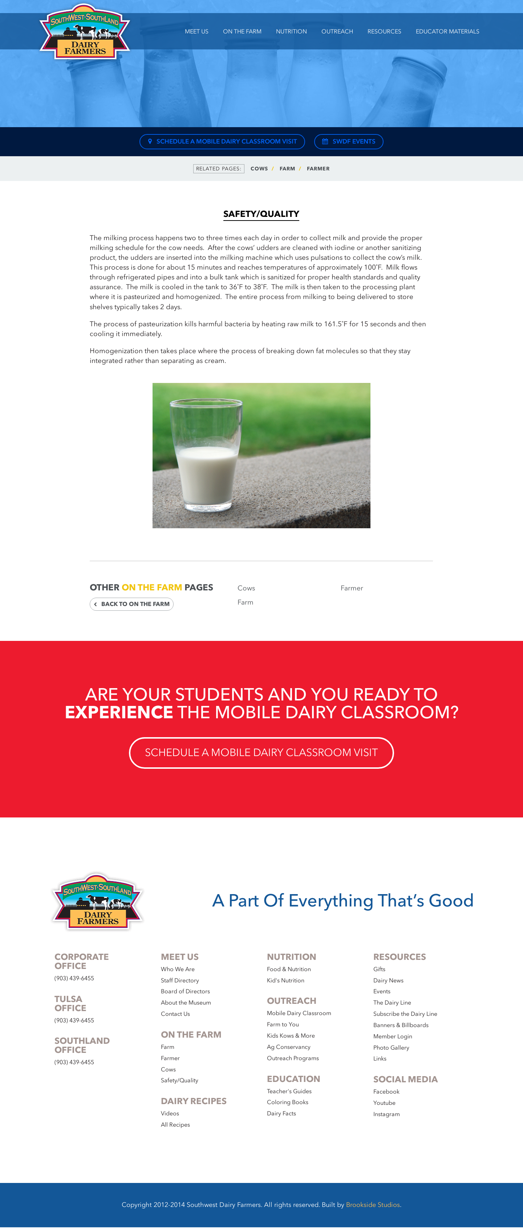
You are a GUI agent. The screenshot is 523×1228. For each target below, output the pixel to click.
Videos (170, 1114)
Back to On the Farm (132, 604)
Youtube (384, 1104)
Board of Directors (185, 992)
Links (379, 1059)
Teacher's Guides (289, 1092)
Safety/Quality (179, 1081)
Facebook (386, 1092)
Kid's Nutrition (285, 981)
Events (381, 992)
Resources (384, 32)
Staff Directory (180, 981)
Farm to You (283, 1025)
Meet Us (196, 32)
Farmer (318, 168)
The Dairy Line (392, 1003)
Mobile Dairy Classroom (299, 1014)
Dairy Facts (281, 1114)
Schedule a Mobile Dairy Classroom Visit (222, 141)
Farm (287, 168)
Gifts (379, 970)
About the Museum (186, 1003)
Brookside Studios (373, 1205)
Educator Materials (447, 32)
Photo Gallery (391, 1048)
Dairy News (388, 981)
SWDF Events (348, 141)
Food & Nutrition (289, 970)
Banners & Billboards (401, 1026)
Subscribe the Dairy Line (405, 1015)
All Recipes (175, 1126)
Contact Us (175, 1015)
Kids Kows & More (291, 1037)
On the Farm (242, 32)
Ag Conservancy (289, 1048)
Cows (259, 168)
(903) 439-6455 (74, 979)
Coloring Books (287, 1103)
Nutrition (291, 32)
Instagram (386, 1115)
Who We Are (178, 970)
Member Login (392, 1037)
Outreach (337, 32)
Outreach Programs (293, 1059)
